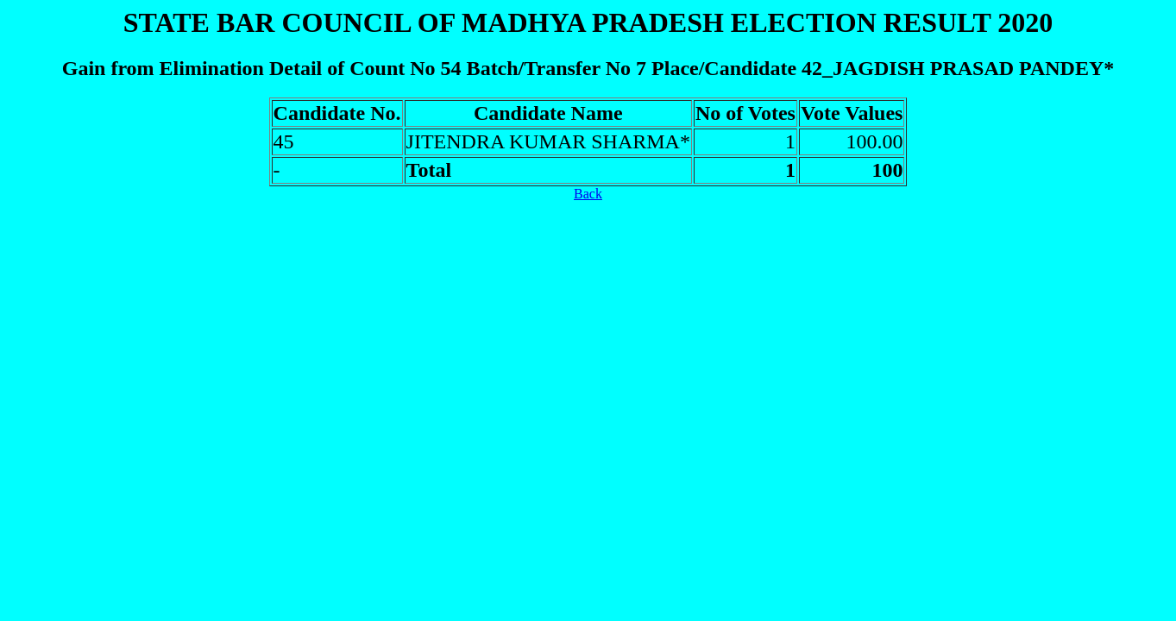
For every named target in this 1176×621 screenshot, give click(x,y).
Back (588, 193)
